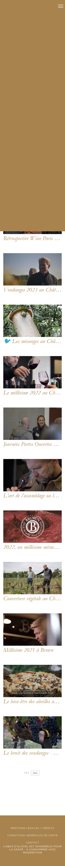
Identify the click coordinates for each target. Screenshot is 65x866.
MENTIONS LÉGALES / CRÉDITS (32, 828)
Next (35, 773)
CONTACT (32, 843)
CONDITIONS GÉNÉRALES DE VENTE (32, 835)
